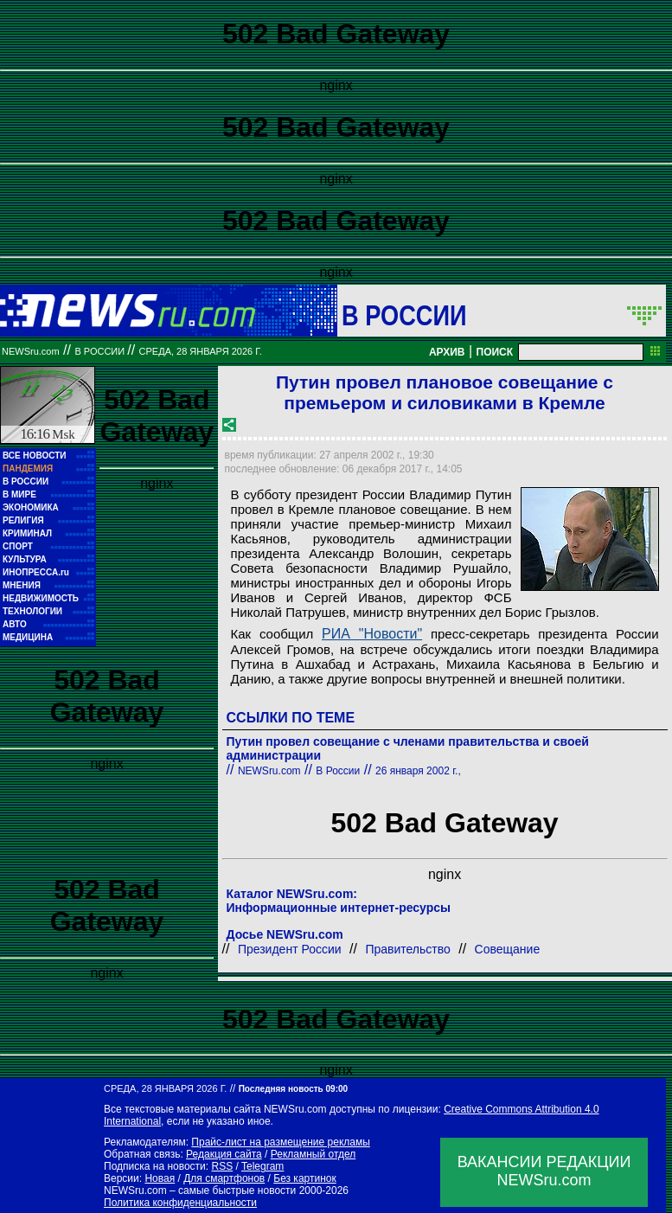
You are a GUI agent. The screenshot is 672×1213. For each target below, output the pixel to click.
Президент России (290, 949)
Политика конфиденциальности (180, 1203)
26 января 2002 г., (418, 771)
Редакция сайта (224, 1154)
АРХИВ (447, 352)
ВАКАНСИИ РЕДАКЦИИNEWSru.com (544, 1171)
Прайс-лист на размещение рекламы (280, 1142)
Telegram (262, 1166)
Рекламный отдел (313, 1154)
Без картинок (304, 1178)
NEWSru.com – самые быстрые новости (200, 1190)
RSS (222, 1166)
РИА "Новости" (372, 633)
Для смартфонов (224, 1178)
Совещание (508, 949)
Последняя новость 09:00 (293, 1089)
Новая (159, 1178)
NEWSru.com (31, 351)
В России (404, 314)
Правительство (407, 949)
